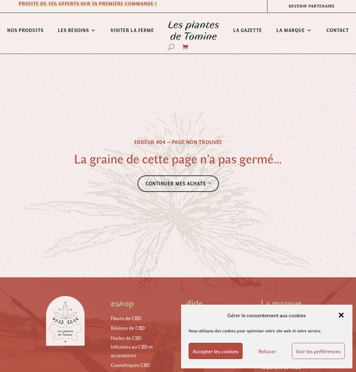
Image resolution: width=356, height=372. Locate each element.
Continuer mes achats (175, 183)
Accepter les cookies (216, 351)
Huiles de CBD (126, 338)
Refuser (267, 351)
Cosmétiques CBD (130, 365)
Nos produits (25, 30)
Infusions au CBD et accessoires (132, 351)
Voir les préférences (318, 351)
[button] (341, 315)
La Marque (290, 30)
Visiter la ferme (132, 30)
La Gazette (247, 30)
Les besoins (73, 30)
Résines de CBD (128, 327)
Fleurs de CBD (126, 318)
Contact (337, 30)
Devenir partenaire (312, 6)
